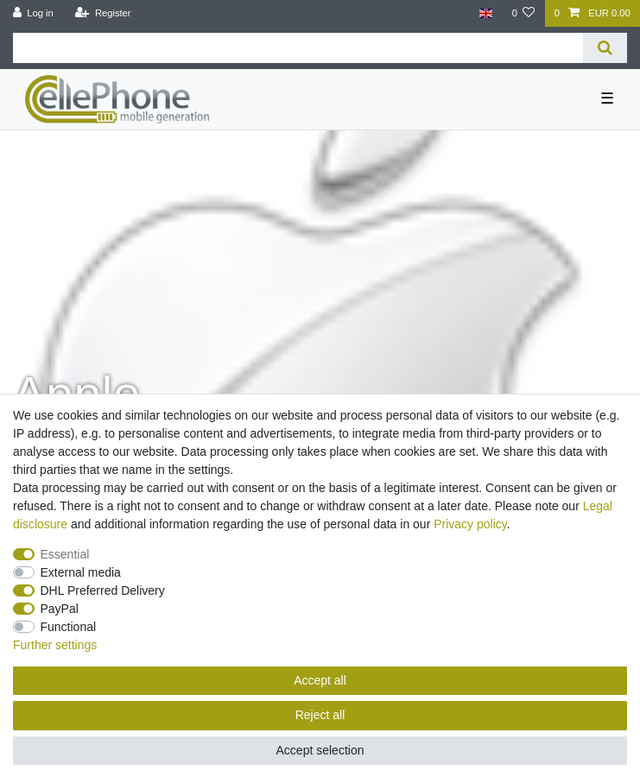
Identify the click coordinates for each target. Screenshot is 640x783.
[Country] (486, 13)
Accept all (320, 680)
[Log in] (33, 13)
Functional (69, 627)
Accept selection (320, 750)
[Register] (103, 13)
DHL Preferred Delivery (103, 590)
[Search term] (298, 48)
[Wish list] (523, 13)
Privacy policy (470, 524)
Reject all (320, 715)
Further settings (55, 645)
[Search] (605, 48)
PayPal (60, 609)
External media (81, 572)
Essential (65, 554)
